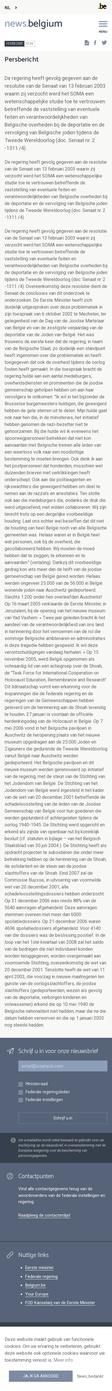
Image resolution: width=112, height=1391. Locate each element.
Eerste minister (39, 1267)
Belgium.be (35, 1285)
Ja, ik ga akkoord (41, 1376)
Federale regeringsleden (47, 1092)
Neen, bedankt (90, 1376)
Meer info (63, 1360)
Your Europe (37, 1294)
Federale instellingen (44, 1100)
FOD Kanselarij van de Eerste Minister (60, 1302)
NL (7, 8)
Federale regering (41, 1276)
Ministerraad (36, 1084)
